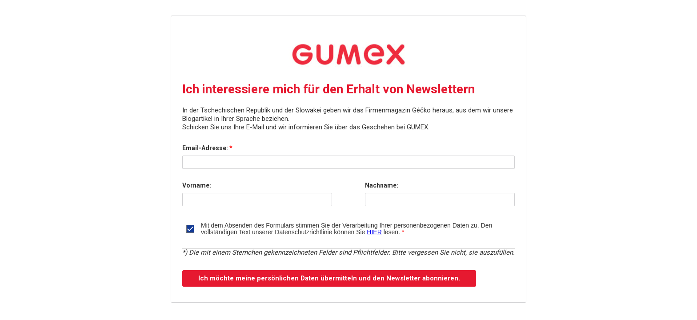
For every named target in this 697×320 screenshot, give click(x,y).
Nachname (381, 185)
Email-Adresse (205, 148)
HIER (374, 232)
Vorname (196, 185)
